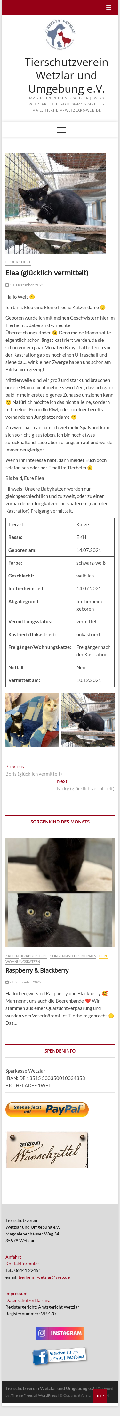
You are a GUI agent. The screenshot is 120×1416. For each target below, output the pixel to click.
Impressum (16, 1293)
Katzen (12, 956)
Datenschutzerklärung (27, 1300)
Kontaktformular (22, 1263)
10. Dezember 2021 (24, 284)
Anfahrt (13, 1257)
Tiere (103, 956)
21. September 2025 (23, 982)
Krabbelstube (34, 956)
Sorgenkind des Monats (73, 956)
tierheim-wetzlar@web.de (44, 1277)
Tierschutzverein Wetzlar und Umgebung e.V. (66, 75)
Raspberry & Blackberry (36, 970)
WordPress (47, 1395)
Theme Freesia (23, 1395)
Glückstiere (18, 261)
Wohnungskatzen (22, 961)
